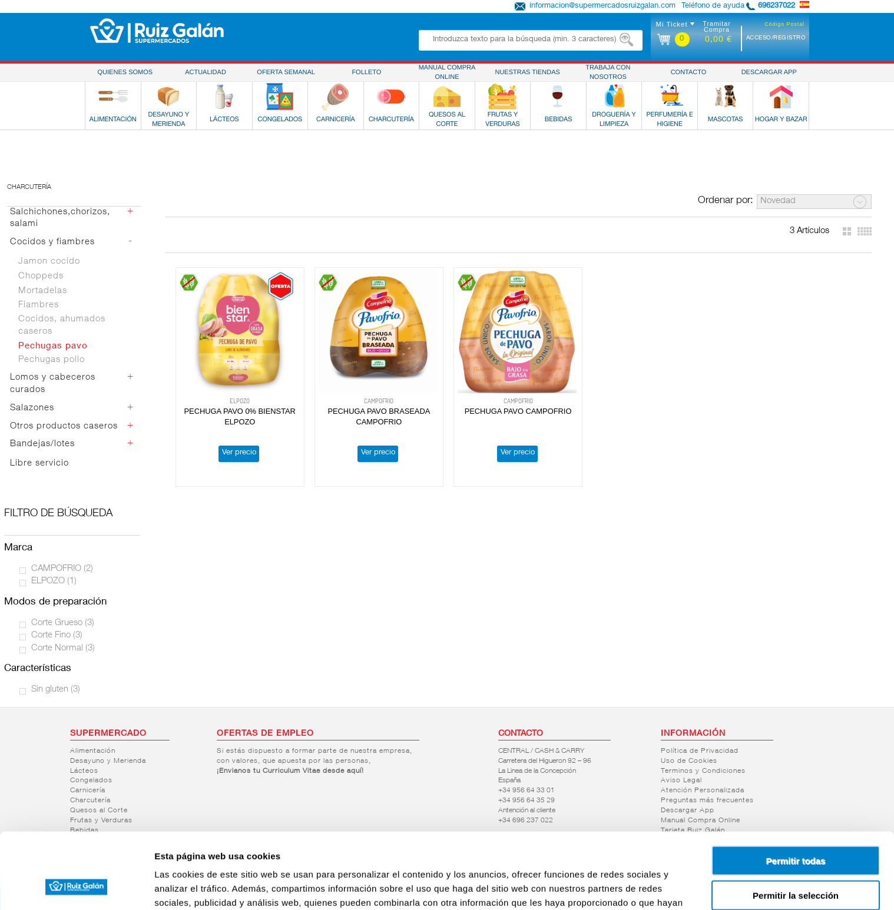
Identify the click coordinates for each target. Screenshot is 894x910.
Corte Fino (56, 635)
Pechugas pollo (51, 360)
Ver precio (239, 453)
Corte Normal (63, 648)
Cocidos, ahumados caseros (61, 325)
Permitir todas (796, 793)
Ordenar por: (725, 201)
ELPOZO (54, 581)
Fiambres (38, 305)
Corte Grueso (62, 623)
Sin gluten (55, 689)
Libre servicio (39, 463)
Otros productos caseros (64, 426)
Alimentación (92, 751)
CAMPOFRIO (62, 568)
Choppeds (41, 276)
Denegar (795, 861)
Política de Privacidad (700, 751)
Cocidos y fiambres (52, 242)
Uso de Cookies (689, 761)
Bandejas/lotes (42, 444)
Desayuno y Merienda (108, 761)
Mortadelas (42, 291)
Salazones (32, 408)
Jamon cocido (49, 261)
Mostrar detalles (637, 887)
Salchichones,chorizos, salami (60, 218)
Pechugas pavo (53, 346)
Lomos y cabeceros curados (52, 383)
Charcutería (29, 187)
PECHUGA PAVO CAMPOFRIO (518, 411)
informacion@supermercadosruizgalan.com (602, 6)
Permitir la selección (796, 827)
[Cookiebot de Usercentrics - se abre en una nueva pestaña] (76, 887)
